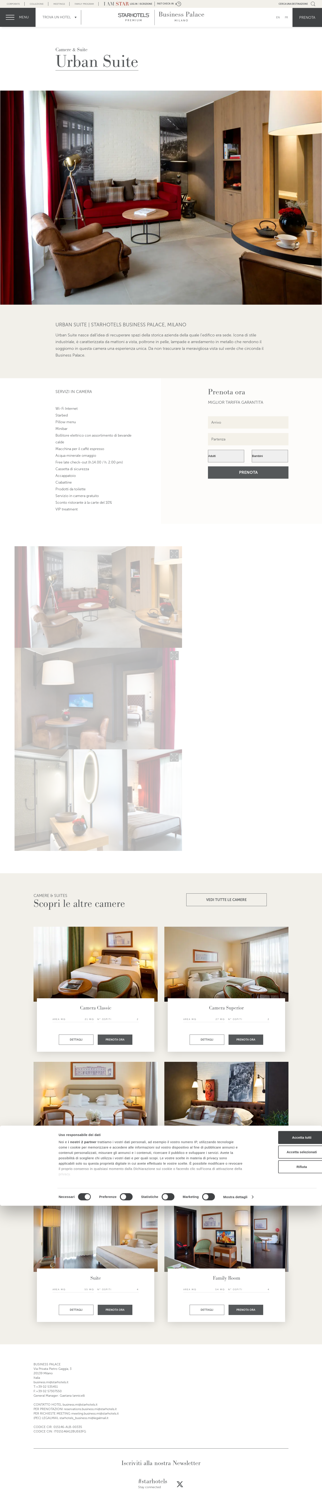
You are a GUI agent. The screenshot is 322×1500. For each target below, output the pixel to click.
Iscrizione (146, 4)
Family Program (84, 4)
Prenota (307, 17)
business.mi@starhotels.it (51, 1382)
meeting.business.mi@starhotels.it (95, 1413)
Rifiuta (285, 1461)
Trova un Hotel (56, 17)
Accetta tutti (284, 1432)
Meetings (59, 4)
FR (286, 17)
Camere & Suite (71, 49)
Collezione (37, 4)
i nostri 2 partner (82, 1436)
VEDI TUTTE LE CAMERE (226, 900)
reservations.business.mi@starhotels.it (90, 1409)
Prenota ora (115, 1039)
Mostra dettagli (235, 1491)
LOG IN (134, 4)
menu (24, 17)
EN (278, 17)
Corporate (13, 4)
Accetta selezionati (284, 1446)
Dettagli (76, 1039)
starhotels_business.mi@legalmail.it (83, 1418)
